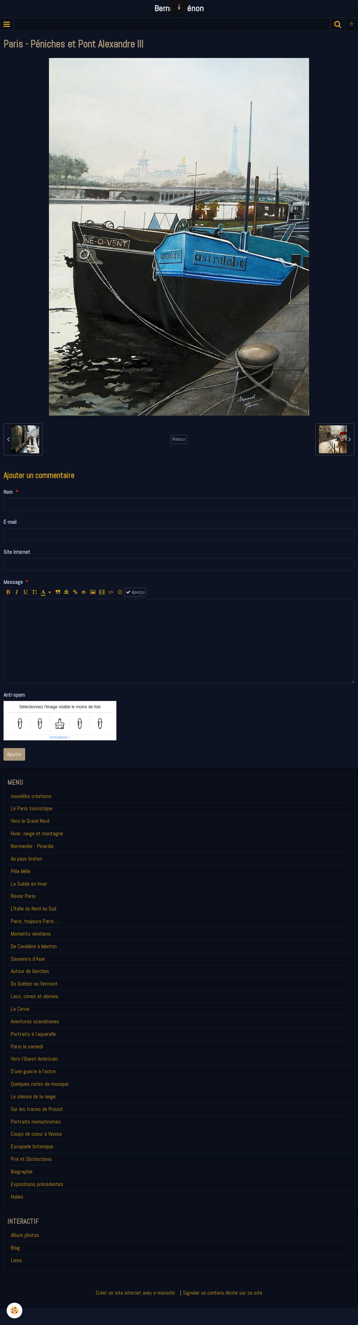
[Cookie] (15, 1310)
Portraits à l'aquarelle (33, 1034)
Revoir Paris (23, 896)
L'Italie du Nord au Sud (33, 908)
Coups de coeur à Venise (36, 1133)
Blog (15, 1247)
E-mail (9, 522)
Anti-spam (14, 694)
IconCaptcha (58, 737)
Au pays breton (26, 858)
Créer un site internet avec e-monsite (135, 1292)
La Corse (20, 1008)
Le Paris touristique (31, 808)
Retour (178, 439)
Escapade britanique (32, 1146)
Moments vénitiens (31, 933)
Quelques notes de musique (40, 1084)
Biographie (22, 1171)
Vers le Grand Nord (30, 821)
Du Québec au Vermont (34, 983)
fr (351, 24)
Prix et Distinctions (31, 1159)
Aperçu (135, 592)
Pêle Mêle (20, 871)
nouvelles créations (31, 796)
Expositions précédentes (37, 1184)
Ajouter (14, 754)
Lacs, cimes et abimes (34, 996)
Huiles (17, 1196)
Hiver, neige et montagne (37, 833)
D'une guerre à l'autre (33, 1071)
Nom (8, 492)
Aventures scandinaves (35, 1021)
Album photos (25, 1235)
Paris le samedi (27, 1046)
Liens (16, 1260)
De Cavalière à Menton (34, 946)
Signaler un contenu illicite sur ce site (222, 1292)
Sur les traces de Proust (37, 1109)
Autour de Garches (30, 971)
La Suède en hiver (29, 883)
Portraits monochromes (36, 1121)
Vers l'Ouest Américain (34, 1058)
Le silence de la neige (33, 1096)
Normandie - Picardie (32, 846)
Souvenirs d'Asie (28, 958)
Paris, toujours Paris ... (34, 921)
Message (13, 582)
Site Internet (16, 552)
